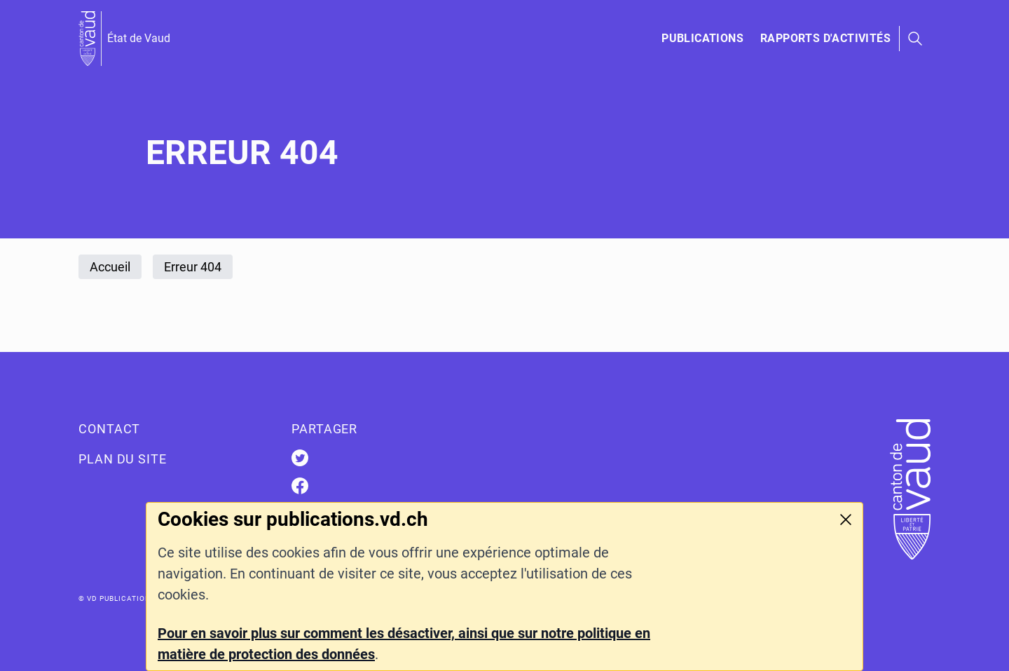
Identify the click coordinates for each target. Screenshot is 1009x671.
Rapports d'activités (825, 38)
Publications (702, 38)
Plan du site (122, 459)
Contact (109, 428)
